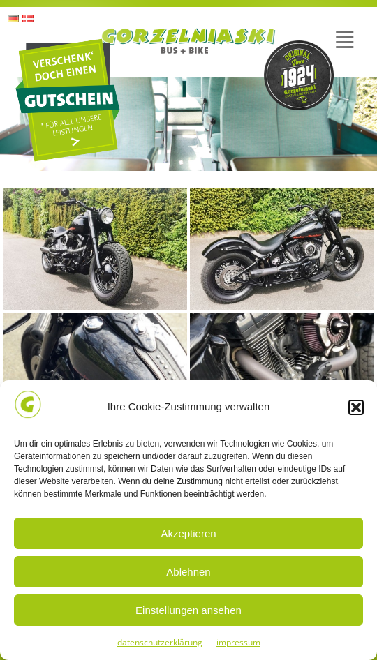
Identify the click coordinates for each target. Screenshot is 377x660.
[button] (356, 407)
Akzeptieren (188, 533)
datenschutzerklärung (159, 642)
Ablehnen (188, 572)
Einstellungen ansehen (188, 610)
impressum (238, 642)
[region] (188, 124)
